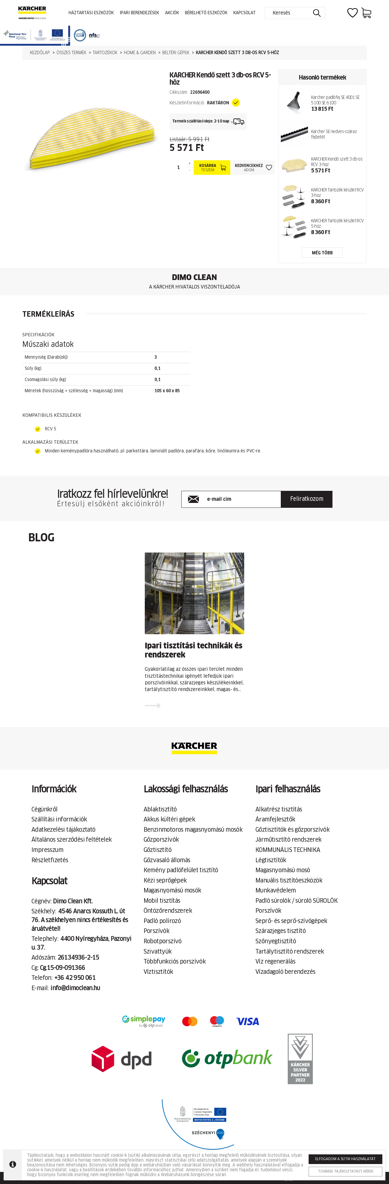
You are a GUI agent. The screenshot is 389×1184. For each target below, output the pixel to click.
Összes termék (71, 53)
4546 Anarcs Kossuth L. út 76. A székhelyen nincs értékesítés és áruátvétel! (79, 920)
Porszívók (157, 931)
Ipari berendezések (139, 13)
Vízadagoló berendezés (285, 972)
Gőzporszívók (161, 840)
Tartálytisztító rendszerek (289, 952)
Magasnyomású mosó (282, 870)
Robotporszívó (163, 941)
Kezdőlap (40, 53)
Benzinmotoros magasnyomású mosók (193, 830)
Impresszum (47, 850)
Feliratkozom (306, 499)
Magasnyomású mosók (172, 891)
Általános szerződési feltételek (71, 840)
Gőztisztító (157, 850)
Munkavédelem (275, 891)
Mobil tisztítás (162, 901)
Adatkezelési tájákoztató (63, 830)
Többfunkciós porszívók (175, 962)
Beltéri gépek (175, 53)
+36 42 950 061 (75, 978)
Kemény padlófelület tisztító (181, 870)
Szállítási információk (59, 820)
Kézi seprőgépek (165, 881)
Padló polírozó (162, 921)
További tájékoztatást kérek (345, 1171)
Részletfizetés (49, 860)
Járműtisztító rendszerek (288, 840)
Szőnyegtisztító (275, 941)
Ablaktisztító (160, 810)
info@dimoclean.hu (75, 988)
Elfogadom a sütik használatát (345, 1159)
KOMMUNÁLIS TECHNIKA (287, 850)
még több (322, 253)
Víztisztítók (158, 972)
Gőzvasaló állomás (167, 860)
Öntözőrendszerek (168, 911)
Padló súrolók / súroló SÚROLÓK (296, 901)
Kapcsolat (244, 13)
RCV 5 (51, 429)
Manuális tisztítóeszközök (288, 881)
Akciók (172, 13)
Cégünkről (44, 810)
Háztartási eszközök (91, 13)
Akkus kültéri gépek (169, 820)
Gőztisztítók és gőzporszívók (292, 830)
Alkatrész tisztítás (278, 810)
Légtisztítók (270, 860)
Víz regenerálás (275, 962)
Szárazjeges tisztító (280, 931)
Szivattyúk (158, 952)
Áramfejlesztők (275, 820)
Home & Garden (140, 53)
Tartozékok (105, 53)
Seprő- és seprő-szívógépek (291, 921)
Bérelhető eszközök (206, 13)
